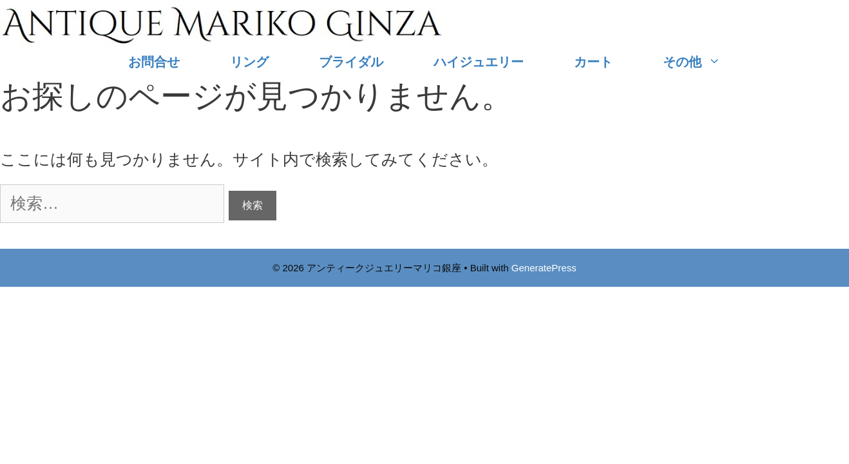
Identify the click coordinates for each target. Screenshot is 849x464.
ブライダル (351, 62)
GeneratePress (544, 267)
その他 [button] (704, 62)
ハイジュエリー (479, 62)
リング (249, 62)
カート (593, 62)
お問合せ (154, 62)
